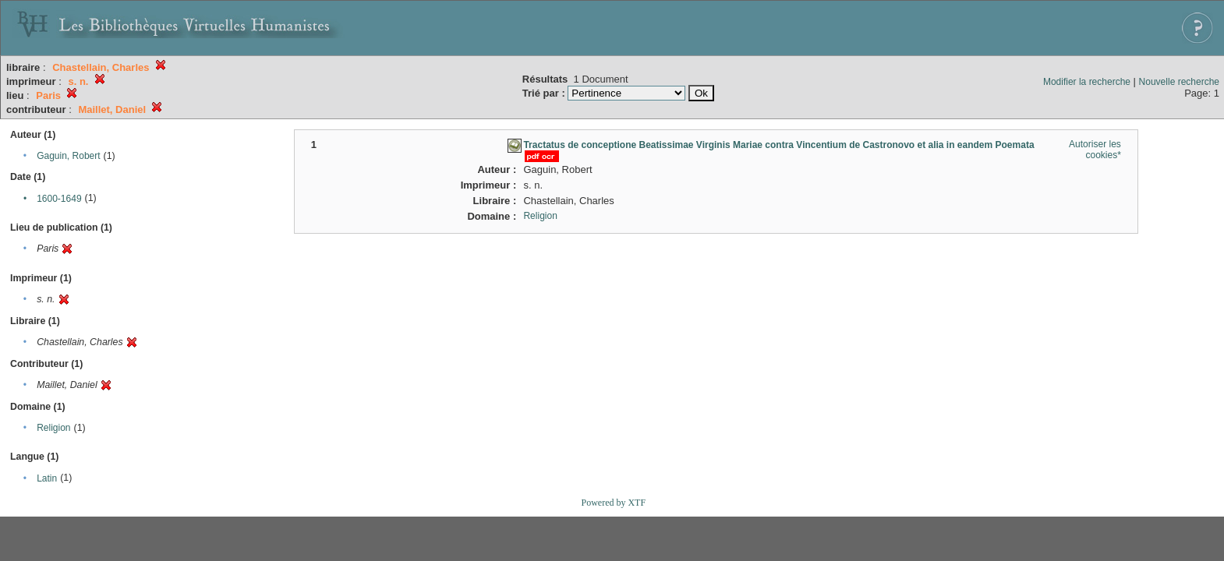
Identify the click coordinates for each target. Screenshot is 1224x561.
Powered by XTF (613, 502)
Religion (53, 427)
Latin (47, 478)
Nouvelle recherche (1179, 81)
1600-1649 (59, 198)
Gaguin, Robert (68, 155)
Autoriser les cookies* (1095, 150)
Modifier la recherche (1086, 81)
